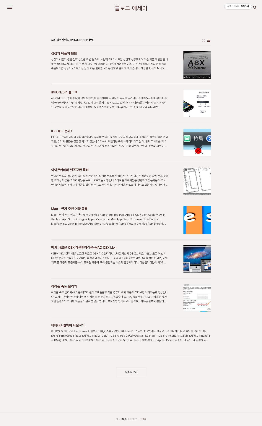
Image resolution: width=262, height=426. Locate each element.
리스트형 (208, 40)
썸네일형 (203, 40)
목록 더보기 (131, 372)
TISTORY (132, 419)
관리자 (143, 419)
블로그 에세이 (131, 8)
